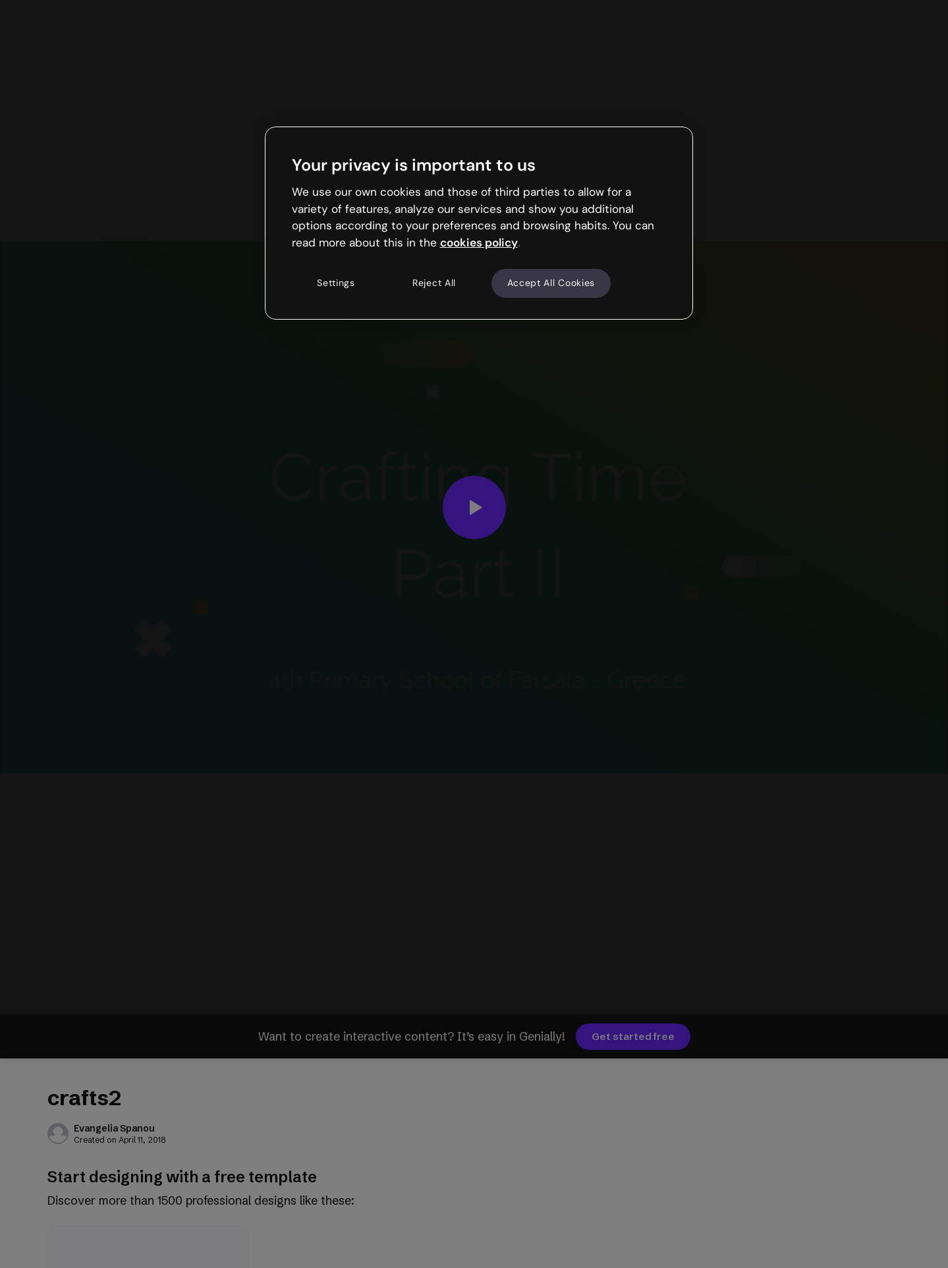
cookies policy (479, 242)
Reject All (434, 283)
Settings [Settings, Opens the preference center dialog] (336, 283)
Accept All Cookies (551, 283)
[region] (479, 223)
